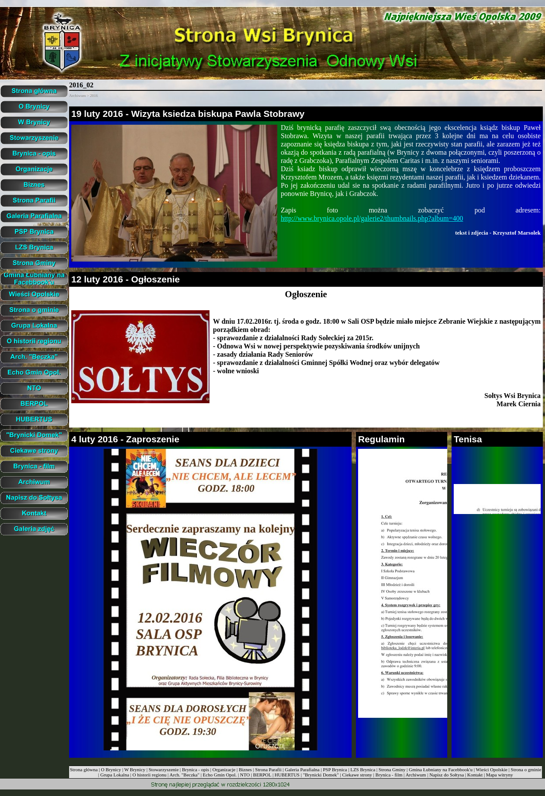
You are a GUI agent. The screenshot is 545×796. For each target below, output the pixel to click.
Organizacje (224, 769)
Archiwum (415, 774)
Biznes (245, 769)
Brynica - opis (195, 769)
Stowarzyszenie (164, 769)
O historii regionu (149, 774)
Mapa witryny (499, 774)
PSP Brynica (335, 769)
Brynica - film (389, 774)
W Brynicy (134, 769)
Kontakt (474, 774)
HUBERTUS (287, 774)
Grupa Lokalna (114, 774)
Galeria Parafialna (302, 769)
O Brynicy (111, 769)
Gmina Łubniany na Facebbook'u (440, 769)
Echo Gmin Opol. (220, 774)
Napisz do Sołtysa (446, 774)
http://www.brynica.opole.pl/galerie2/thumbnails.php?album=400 (372, 218)
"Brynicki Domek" (321, 774)
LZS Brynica (362, 769)
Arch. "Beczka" (184, 774)
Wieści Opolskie (492, 769)
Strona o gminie (526, 769)
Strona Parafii (268, 769)
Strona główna (84, 769)
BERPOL (262, 774)
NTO (244, 774)
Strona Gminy (392, 769)
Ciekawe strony (357, 774)
